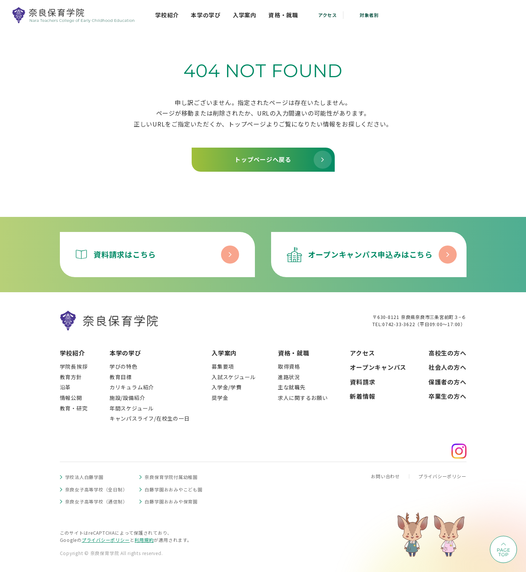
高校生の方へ (447, 352)
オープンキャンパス (378, 367)
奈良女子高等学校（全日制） (96, 489)
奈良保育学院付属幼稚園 (171, 477)
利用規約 (144, 540)
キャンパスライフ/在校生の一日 (150, 418)
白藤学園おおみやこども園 (173, 489)
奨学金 (220, 397)
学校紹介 (72, 352)
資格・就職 (294, 352)
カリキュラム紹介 (132, 387)
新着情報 (362, 396)
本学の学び (125, 352)
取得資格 (289, 366)
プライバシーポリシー (442, 476)
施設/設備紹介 (127, 397)
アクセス (362, 352)
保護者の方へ (447, 381)
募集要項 (223, 366)
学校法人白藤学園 (84, 477)
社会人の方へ (447, 367)
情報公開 (71, 397)
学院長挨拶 (74, 366)
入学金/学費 (227, 387)
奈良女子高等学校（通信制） (96, 501)
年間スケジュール (132, 408)
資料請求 (362, 381)
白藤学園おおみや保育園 (171, 501)
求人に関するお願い (303, 397)
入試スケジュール (234, 377)
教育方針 (71, 377)
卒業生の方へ (447, 396)
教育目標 (121, 377)
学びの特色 (123, 366)
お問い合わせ (385, 476)
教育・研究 (74, 408)
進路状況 (289, 377)
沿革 (65, 387)
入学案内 (224, 352)
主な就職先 (292, 387)
